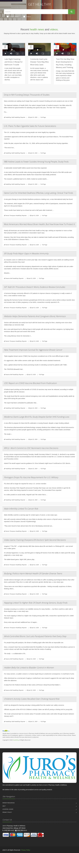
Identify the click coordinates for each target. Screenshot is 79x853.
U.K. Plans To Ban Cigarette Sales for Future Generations (30, 126)
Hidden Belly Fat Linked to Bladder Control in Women (29, 667)
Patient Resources (8, 802)
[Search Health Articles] (36, 11)
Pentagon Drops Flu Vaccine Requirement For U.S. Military (31, 477)
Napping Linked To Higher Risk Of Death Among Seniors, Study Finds (35, 602)
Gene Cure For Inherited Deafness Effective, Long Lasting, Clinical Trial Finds (38, 193)
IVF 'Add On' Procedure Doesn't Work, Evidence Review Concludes (34, 287)
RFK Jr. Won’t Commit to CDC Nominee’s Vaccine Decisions (31, 448)
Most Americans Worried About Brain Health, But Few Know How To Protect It (39, 224)
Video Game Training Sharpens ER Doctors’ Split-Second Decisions (35, 540)
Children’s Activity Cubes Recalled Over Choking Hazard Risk (31, 698)
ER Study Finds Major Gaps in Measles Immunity (26, 253)
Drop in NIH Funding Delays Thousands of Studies (26, 94)
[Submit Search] (71, 11)
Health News (13, 16)
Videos (27, 16)
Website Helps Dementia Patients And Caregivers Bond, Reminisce (35, 316)
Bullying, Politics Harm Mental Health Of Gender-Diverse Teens (33, 573)
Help (3, 806)
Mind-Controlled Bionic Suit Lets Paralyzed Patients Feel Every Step (35, 636)
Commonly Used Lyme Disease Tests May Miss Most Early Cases (39, 62)
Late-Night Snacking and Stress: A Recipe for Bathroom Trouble (14, 62)
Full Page (43, 117)
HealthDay (16, 740)
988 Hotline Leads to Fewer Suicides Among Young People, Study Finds (36, 161)
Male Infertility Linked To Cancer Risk (21, 508)
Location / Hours (7, 809)
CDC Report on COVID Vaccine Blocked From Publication (30, 383)
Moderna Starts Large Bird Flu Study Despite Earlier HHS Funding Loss (36, 416)
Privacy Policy (7, 812)
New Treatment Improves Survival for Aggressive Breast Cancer (33, 349)
